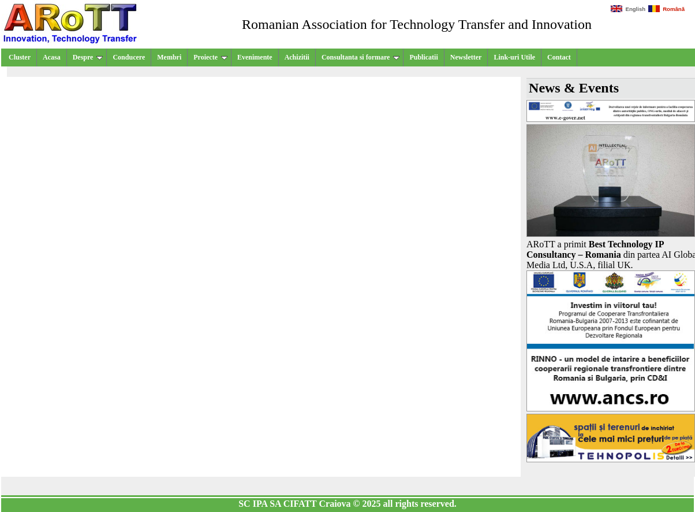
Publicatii (423, 57)
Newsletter (466, 57)
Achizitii (297, 57)
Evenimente (254, 57)
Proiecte (210, 57)
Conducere (129, 57)
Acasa (52, 57)
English (628, 9)
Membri (169, 57)
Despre (88, 57)
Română (666, 9)
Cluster (20, 57)
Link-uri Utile (514, 57)
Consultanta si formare (360, 57)
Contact (559, 57)
